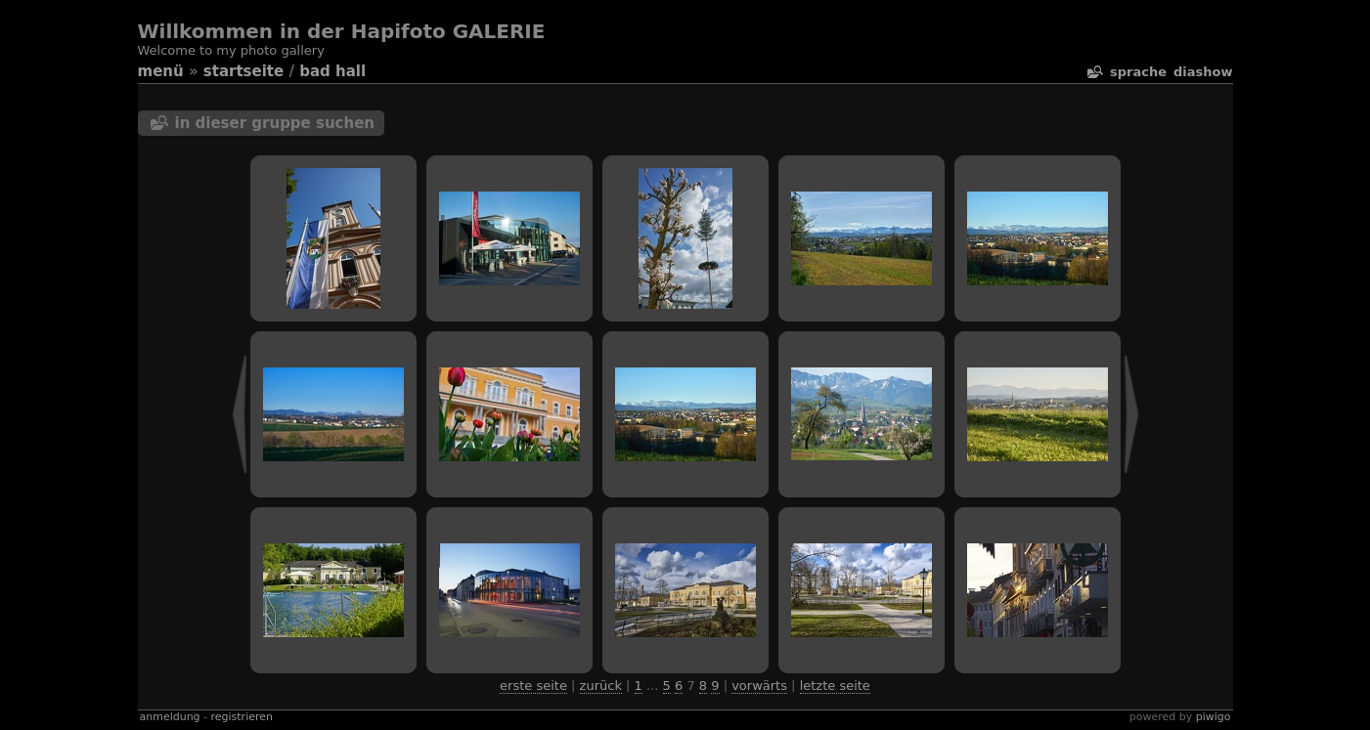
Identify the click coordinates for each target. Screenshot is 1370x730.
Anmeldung (170, 716)
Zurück (601, 685)
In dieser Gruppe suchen (275, 123)
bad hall (332, 71)
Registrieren (242, 716)
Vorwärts (759, 685)
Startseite (243, 71)
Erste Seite (533, 685)
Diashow (1202, 71)
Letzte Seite (835, 685)
